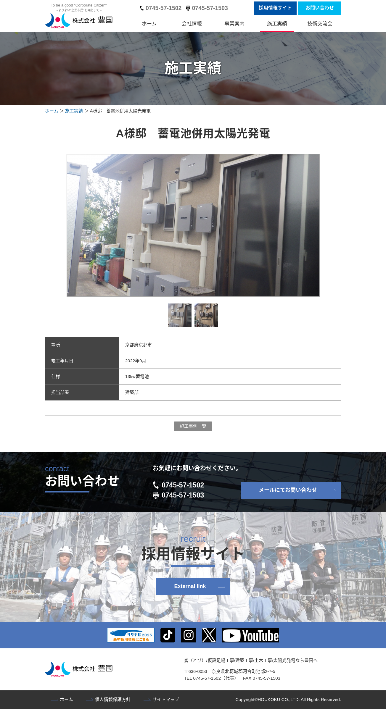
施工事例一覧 (193, 426)
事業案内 (234, 24)
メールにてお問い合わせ (288, 490)
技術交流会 (319, 24)
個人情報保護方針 (113, 699)
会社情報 (192, 24)
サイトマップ (165, 699)
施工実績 (277, 24)
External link (190, 586)
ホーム (149, 24)
